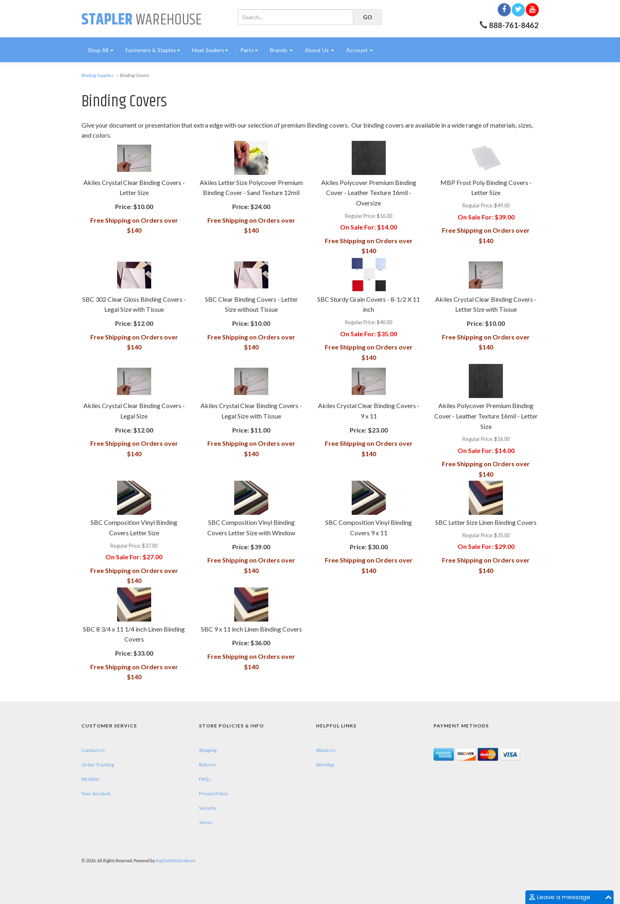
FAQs (205, 779)
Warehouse (141, 20)
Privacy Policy (213, 793)
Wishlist (90, 779)
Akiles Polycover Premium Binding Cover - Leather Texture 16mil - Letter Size (486, 416)
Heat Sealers (210, 50)
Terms (206, 822)
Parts (249, 50)
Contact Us (93, 750)
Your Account (95, 793)
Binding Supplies (97, 75)
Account (359, 50)
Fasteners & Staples (153, 50)
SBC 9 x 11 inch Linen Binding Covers (251, 629)
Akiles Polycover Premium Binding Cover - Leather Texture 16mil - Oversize (368, 193)
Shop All (100, 50)
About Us (319, 50)
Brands (281, 50)
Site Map (325, 765)
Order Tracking (97, 765)
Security (208, 808)
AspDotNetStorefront (175, 860)
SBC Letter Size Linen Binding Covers (486, 522)
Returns (207, 765)
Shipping (208, 750)
